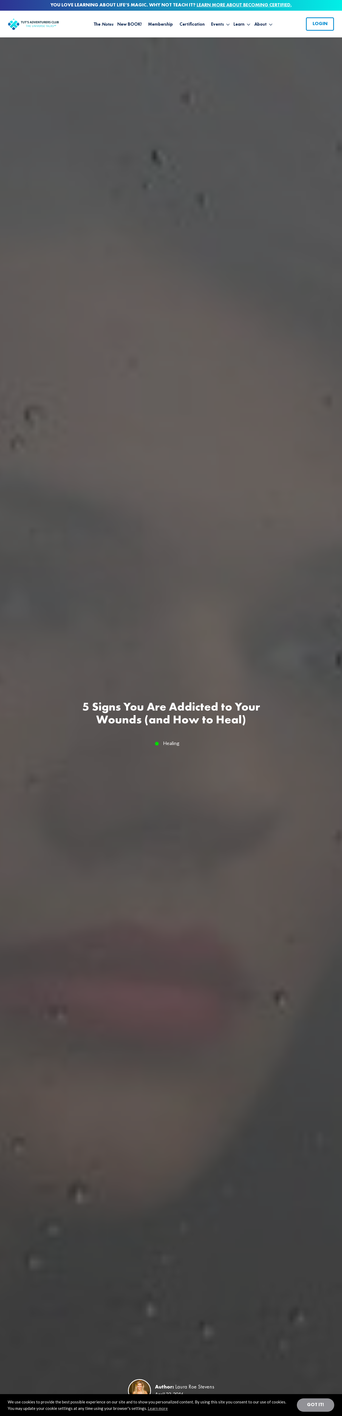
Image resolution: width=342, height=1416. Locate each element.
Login (320, 23)
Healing (171, 743)
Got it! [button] (315, 1404)
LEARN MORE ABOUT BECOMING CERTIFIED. (244, 5)
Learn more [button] (158, 1408)
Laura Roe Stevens (194, 1387)
